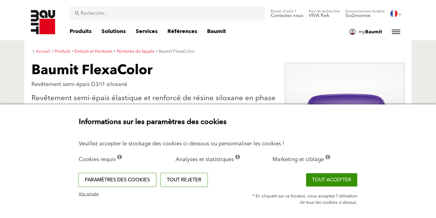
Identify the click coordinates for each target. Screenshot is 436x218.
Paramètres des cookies (117, 180)
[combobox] (167, 13)
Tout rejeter (184, 180)
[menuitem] (287, 14)
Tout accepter (331, 180)
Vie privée (89, 194)
